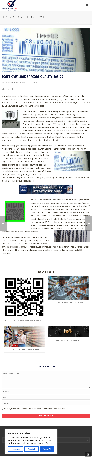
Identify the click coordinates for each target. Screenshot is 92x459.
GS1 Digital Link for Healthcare (68, 302)
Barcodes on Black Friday (68, 340)
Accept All (47, 449)
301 (36, 82)
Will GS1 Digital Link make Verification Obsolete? (25, 321)
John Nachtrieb (9, 82)
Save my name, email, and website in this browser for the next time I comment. (35, 411)
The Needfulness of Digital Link (24, 349)
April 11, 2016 (27, 82)
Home (58, 22)
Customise (16, 449)
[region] (31, 441)
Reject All (31, 449)
